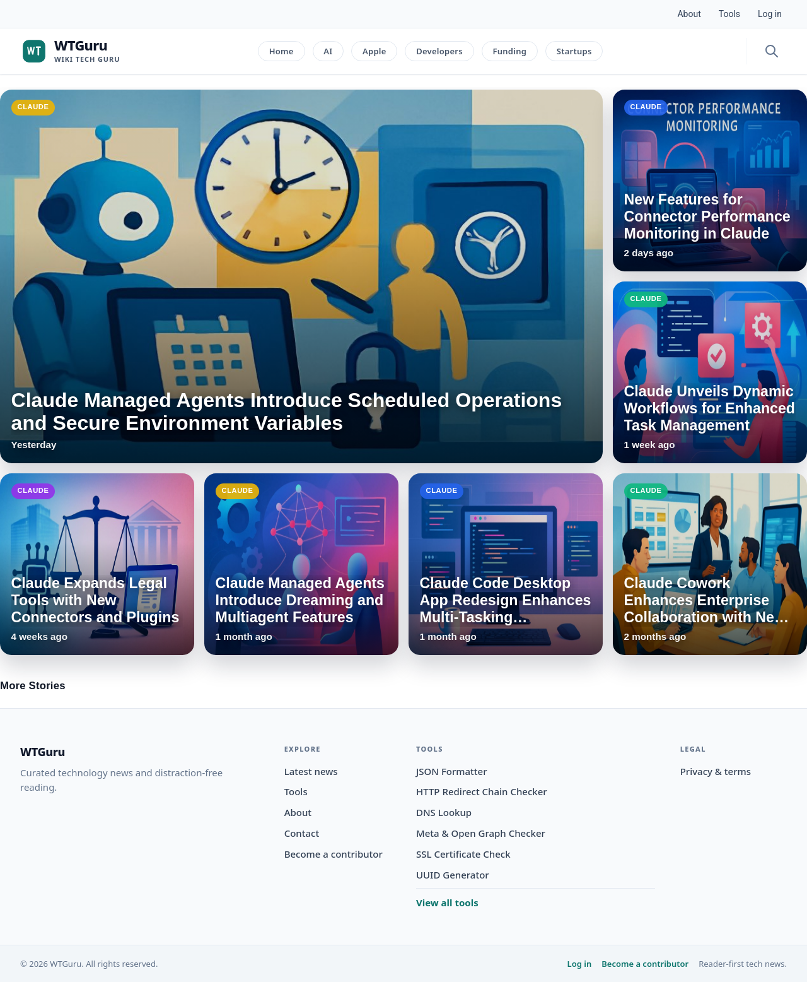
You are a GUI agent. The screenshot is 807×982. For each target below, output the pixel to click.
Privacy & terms (715, 771)
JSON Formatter (451, 771)
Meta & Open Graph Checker (480, 833)
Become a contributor (333, 854)
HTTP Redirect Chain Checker (481, 791)
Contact (302, 833)
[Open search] (771, 51)
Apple (374, 51)
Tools (729, 14)
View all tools (447, 902)
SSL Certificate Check (463, 854)
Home (281, 51)
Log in (770, 14)
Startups (574, 51)
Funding (509, 51)
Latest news (311, 771)
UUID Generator (452, 874)
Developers (439, 51)
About (688, 14)
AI (327, 51)
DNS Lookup (444, 812)
